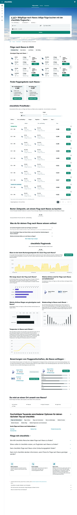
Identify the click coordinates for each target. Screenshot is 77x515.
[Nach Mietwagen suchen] (2, 11)
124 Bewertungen (20, 371)
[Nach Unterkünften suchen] (2, 8)
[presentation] (30, 20)
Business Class (33, 420)
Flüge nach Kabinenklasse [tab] (16, 411)
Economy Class (13, 421)
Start (10, 41)
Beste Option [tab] (23, 50)
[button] (2, 2)
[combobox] (33, 22)
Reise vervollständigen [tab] (50, 411)
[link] (17, 98)
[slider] (61, 116)
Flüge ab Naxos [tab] (27, 411)
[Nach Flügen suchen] (2, 5)
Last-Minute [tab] (30, 50)
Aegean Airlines (19, 361)
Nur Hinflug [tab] (38, 50)
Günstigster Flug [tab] (14, 50)
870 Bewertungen (20, 364)
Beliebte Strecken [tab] (61, 411)
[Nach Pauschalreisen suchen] (2, 13)
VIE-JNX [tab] (40, 205)
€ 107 (13, 18)
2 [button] (60, 193)
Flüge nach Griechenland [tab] (38, 411)
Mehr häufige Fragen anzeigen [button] (31, 229)
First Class (12, 420)
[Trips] (2, 17)
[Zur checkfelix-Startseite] (8, 1)
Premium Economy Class (56, 420)
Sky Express (18, 368)
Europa (13, 41)
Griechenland (18, 41)
